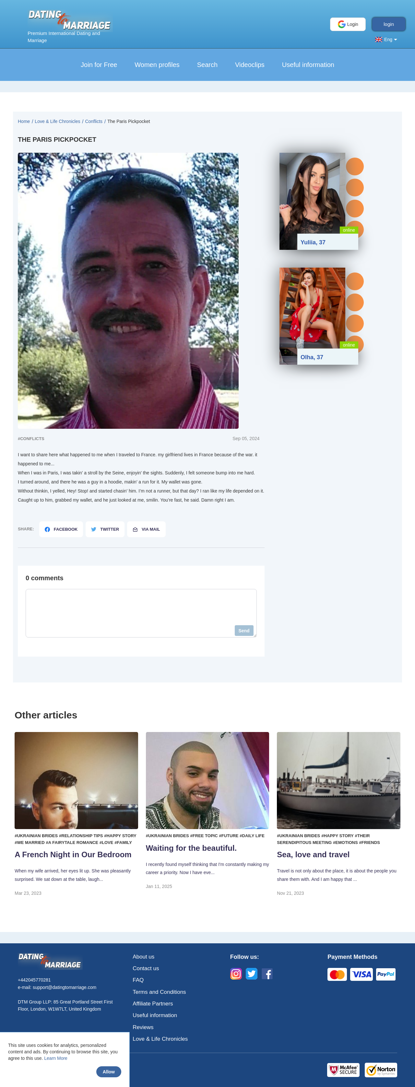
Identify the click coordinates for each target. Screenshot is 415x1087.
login (389, 24)
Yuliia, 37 (313, 242)
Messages (355, 166)
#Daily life (252, 835)
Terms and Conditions (159, 992)
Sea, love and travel (313, 854)
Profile (355, 187)
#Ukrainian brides (36, 835)
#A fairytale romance (72, 842)
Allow (109, 1071)
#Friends (369, 842)
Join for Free (99, 64)
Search (207, 64)
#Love (106, 842)
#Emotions (345, 842)
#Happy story (120, 835)
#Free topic (204, 835)
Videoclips (250, 64)
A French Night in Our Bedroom (73, 854)
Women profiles (157, 64)
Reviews (143, 1027)
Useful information (308, 64)
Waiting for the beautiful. (191, 848)
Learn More (55, 1058)
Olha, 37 (312, 357)
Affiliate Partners (153, 1004)
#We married (29, 842)
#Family (123, 842)
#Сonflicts (31, 438)
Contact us (146, 968)
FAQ (138, 980)
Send (243, 630)
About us (143, 957)
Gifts (355, 208)
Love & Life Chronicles (160, 1039)
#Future (229, 835)
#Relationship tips (81, 835)
